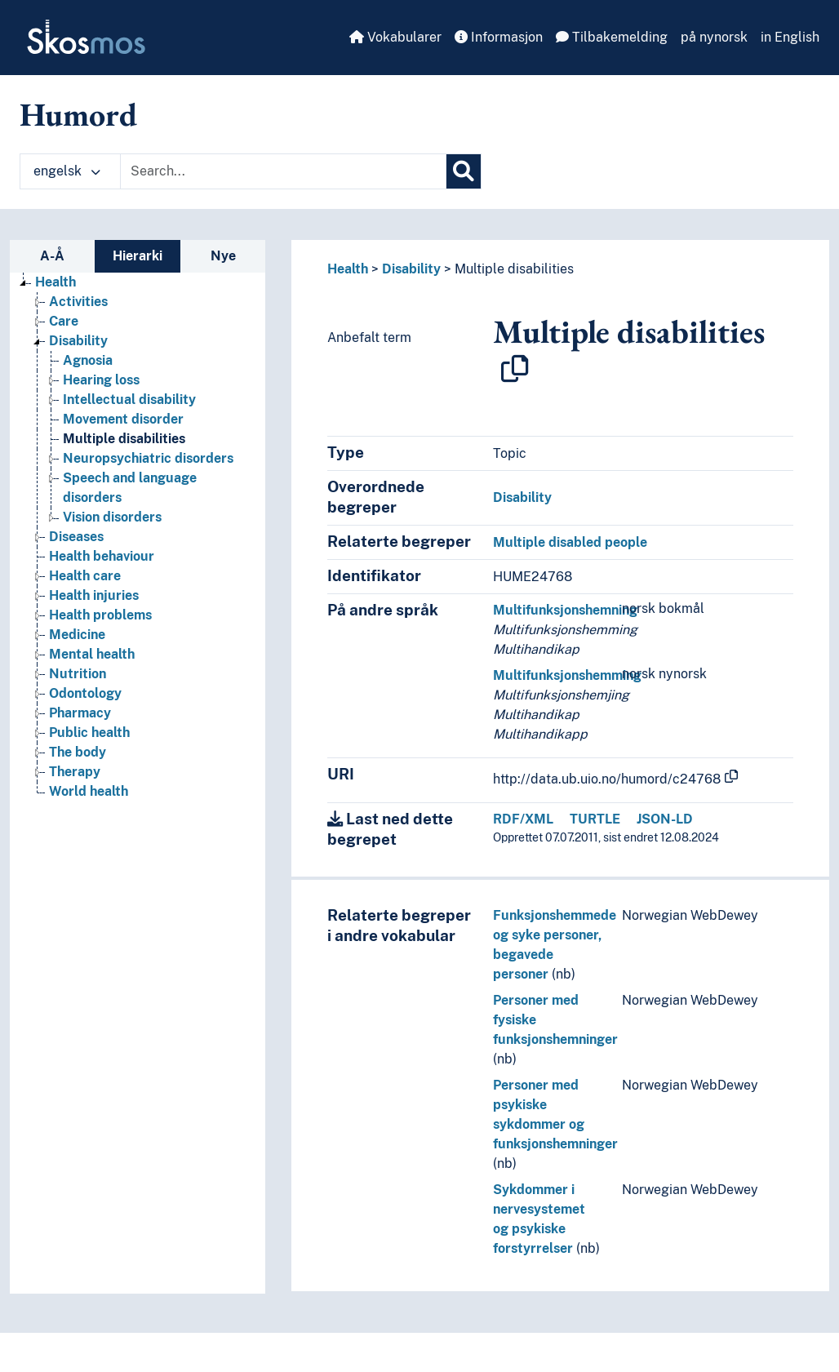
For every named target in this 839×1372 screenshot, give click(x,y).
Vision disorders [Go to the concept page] (112, 517)
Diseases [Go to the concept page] (76, 536)
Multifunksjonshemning (565, 610)
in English (790, 37)
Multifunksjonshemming (567, 675)
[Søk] (464, 171)
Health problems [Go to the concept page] (100, 615)
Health (347, 269)
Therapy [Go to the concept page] (74, 771)
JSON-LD (665, 819)
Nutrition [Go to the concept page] (77, 674)
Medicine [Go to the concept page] (77, 634)
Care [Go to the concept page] (63, 321)
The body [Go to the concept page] (77, 752)
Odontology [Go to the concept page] (85, 693)
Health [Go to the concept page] (55, 282)
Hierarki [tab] (137, 256)
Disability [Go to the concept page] (78, 341)
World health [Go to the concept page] (88, 791)
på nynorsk (714, 37)
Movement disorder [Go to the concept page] (123, 419)
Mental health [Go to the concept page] (92, 654)
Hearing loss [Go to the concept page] (101, 380)
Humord (78, 114)
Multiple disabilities (514, 269)
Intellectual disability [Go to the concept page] (129, 399)
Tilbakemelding (612, 37)
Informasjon (499, 37)
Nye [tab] (223, 256)
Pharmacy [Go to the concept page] (80, 713)
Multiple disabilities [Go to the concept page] (124, 438)
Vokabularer (395, 37)
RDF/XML (523, 819)
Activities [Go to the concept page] (78, 301)
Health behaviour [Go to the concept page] (101, 556)
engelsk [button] (66, 171)
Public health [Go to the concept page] (89, 732)
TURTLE (595, 819)
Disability (411, 269)
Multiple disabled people (570, 542)
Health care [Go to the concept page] (85, 576)
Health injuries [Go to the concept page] (94, 595)
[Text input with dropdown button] (283, 171)
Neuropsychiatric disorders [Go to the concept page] (148, 458)
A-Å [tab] (52, 256)
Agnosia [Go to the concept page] (88, 360)
